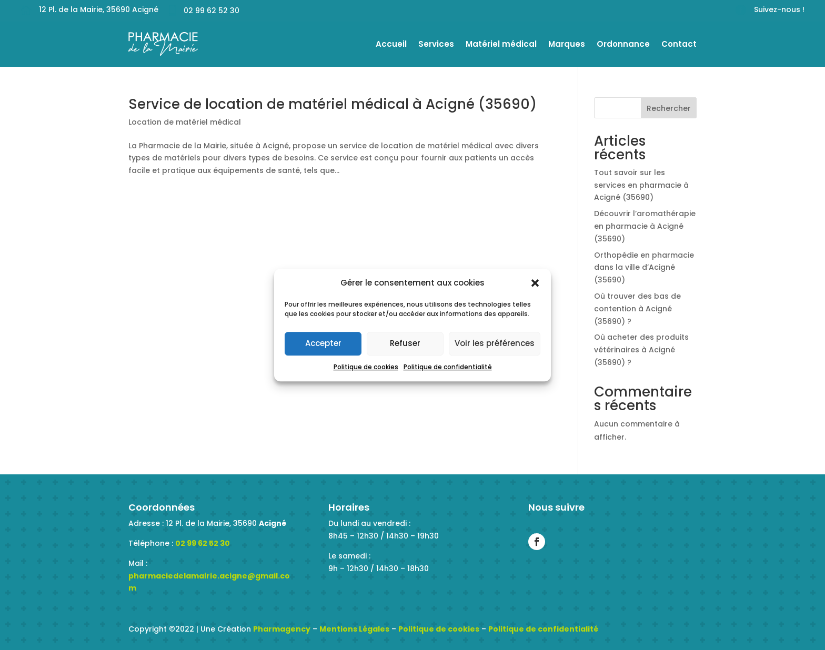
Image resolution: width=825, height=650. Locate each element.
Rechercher (669, 108)
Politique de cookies (366, 366)
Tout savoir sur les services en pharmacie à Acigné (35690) (641, 185)
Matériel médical (501, 43)
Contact (679, 43)
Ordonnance (623, 43)
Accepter (323, 343)
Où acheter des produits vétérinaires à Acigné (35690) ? (641, 350)
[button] (535, 283)
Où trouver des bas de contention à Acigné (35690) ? (637, 309)
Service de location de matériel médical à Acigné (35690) (332, 104)
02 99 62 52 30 (202, 543)
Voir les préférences (495, 343)
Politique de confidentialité (448, 366)
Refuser (405, 343)
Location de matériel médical (184, 122)
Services (436, 43)
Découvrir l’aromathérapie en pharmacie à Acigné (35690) (645, 226)
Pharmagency (281, 629)
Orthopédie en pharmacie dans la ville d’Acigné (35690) (644, 268)
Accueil (391, 43)
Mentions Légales (354, 629)
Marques (566, 43)
